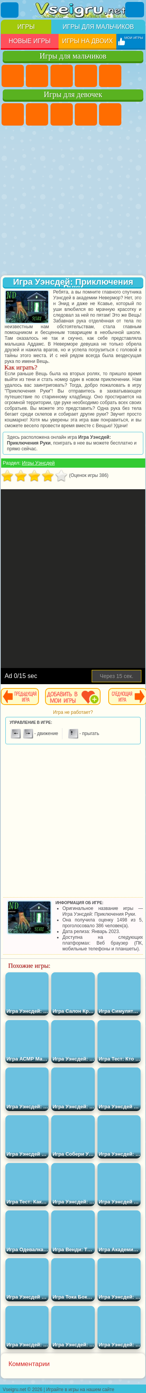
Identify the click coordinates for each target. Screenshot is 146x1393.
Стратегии (61, 76)
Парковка (13, 76)
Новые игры (29, 41)
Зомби (110, 76)
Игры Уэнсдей (38, 463)
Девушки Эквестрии (37, 114)
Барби (86, 114)
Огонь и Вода (61, 114)
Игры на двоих (87, 41)
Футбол (37, 76)
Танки (86, 76)
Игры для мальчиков (98, 26)
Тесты (110, 114)
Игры (26, 26)
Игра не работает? (73, 712)
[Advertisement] (72, 201)
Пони (13, 114)
